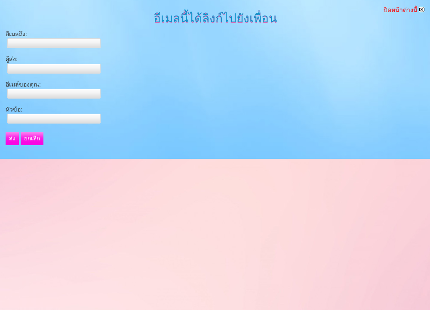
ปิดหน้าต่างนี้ (404, 9)
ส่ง (12, 138)
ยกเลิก (32, 138)
